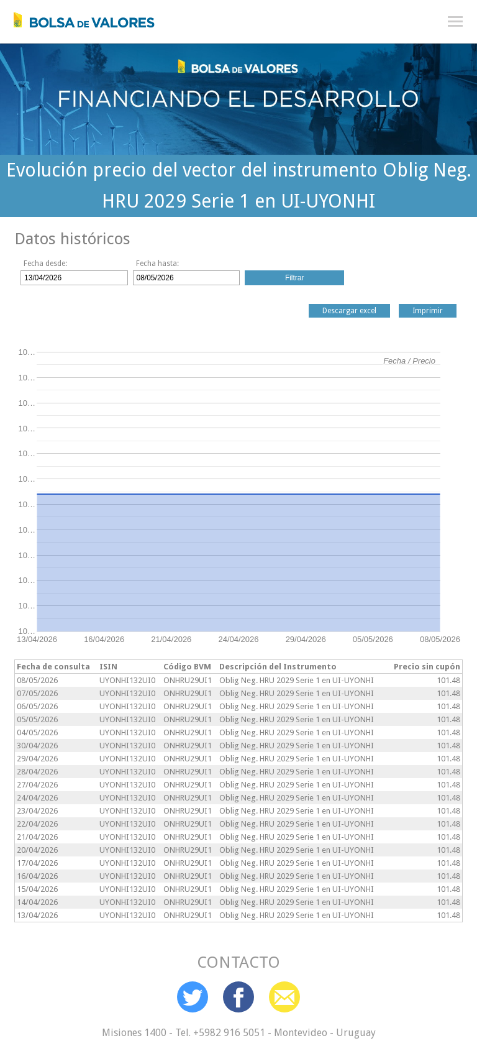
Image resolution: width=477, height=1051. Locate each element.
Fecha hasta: (157, 263)
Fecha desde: (45, 263)
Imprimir (427, 310)
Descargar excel (349, 310)
